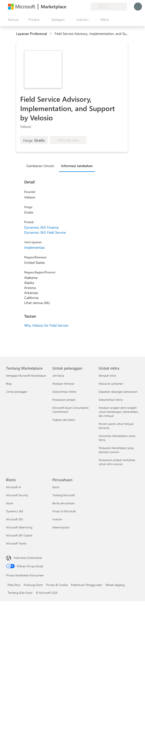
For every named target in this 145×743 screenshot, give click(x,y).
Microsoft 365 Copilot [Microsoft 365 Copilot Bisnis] (19, 535)
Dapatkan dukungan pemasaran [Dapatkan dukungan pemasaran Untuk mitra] (118, 391)
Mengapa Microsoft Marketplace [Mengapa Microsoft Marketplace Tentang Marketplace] (26, 375)
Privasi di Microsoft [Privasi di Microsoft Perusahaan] (64, 511)
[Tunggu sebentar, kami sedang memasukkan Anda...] (138, 7)
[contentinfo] (51, 34)
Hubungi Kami (33, 585)
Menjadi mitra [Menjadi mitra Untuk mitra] (107, 375)
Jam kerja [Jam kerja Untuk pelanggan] (58, 375)
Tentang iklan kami (20, 592)
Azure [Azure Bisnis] (9, 503)
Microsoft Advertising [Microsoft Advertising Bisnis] (19, 527)
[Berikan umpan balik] (68, 6)
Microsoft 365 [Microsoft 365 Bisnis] (14, 519)
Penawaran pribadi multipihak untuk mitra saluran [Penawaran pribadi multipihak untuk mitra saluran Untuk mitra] (117, 462)
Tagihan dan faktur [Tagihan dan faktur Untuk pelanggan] (63, 420)
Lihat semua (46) (37, 302)
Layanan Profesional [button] (31, 33)
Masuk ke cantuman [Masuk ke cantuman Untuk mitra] (111, 383)
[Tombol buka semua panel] (12, 19)
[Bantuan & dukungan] (74, 6)
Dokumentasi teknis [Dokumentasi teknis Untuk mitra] (111, 400)
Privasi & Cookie (57, 585)
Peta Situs (14, 585)
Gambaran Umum (40, 165)
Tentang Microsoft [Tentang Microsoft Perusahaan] (63, 495)
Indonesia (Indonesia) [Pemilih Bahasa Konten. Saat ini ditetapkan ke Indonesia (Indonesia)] (28, 558)
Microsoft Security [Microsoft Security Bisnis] (17, 495)
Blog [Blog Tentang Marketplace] (8, 383)
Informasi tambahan (77, 165)
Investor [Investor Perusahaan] (57, 519)
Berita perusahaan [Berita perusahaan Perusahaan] (63, 503)
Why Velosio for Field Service (46, 325)
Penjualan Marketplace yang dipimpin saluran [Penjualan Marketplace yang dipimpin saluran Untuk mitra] (116, 450)
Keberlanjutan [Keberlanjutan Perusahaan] (60, 527)
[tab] (41, 165)
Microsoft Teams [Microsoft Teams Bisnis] (16, 543)
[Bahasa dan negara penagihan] (109, 7)
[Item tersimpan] (81, 6)
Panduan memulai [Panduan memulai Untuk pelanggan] (63, 383)
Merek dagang (115, 585)
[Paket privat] (87, 6)
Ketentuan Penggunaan (86, 585)
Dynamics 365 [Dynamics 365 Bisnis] (14, 511)
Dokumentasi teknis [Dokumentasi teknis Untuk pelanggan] (64, 391)
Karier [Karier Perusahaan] (56, 487)
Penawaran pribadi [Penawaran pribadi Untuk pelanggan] (63, 400)
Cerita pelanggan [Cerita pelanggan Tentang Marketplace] (16, 391)
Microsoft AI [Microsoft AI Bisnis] (13, 487)
